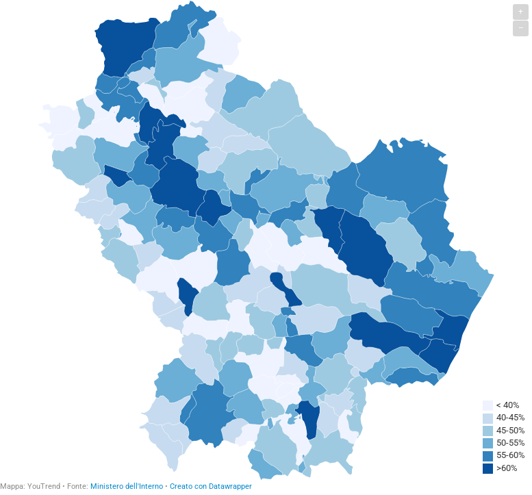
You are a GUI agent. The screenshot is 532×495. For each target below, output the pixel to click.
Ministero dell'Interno (126, 486)
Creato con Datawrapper (211, 486)
